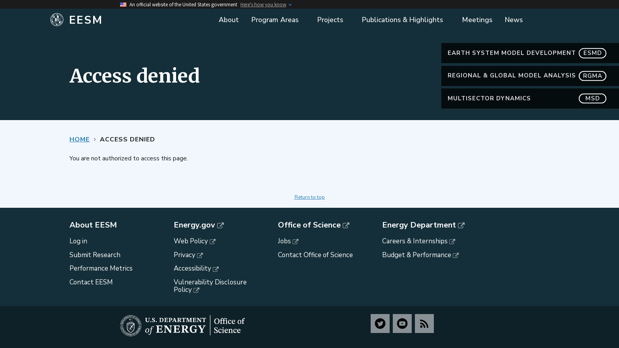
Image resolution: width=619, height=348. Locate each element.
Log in (78, 241)
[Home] (128, 20)
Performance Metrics (101, 268)
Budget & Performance (416, 255)
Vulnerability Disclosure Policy (210, 286)
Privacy (184, 255)
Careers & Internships (415, 241)
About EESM (93, 225)
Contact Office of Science (315, 255)
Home (79, 139)
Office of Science (309, 225)
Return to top (309, 197)
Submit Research (94, 255)
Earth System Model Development (527, 53)
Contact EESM (91, 282)
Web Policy (191, 241)
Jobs (284, 241)
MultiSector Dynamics (527, 98)
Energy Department (419, 225)
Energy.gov (194, 225)
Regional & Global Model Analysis (527, 76)
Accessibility (192, 268)
